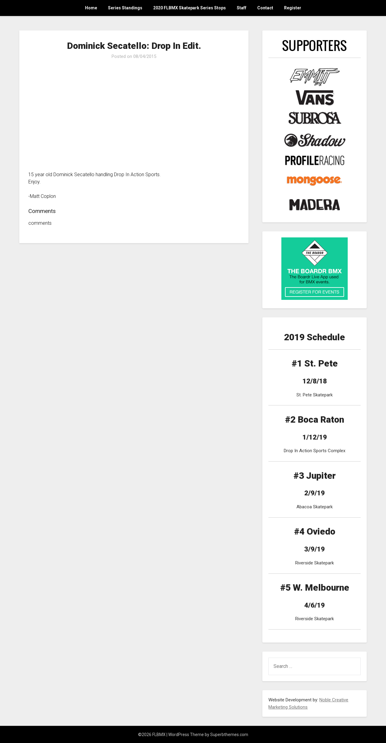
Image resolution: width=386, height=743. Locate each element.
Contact (265, 7)
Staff (241, 7)
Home (91, 7)
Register (292, 7)
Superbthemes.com (229, 734)
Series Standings (125, 7)
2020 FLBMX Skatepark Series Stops (189, 7)
